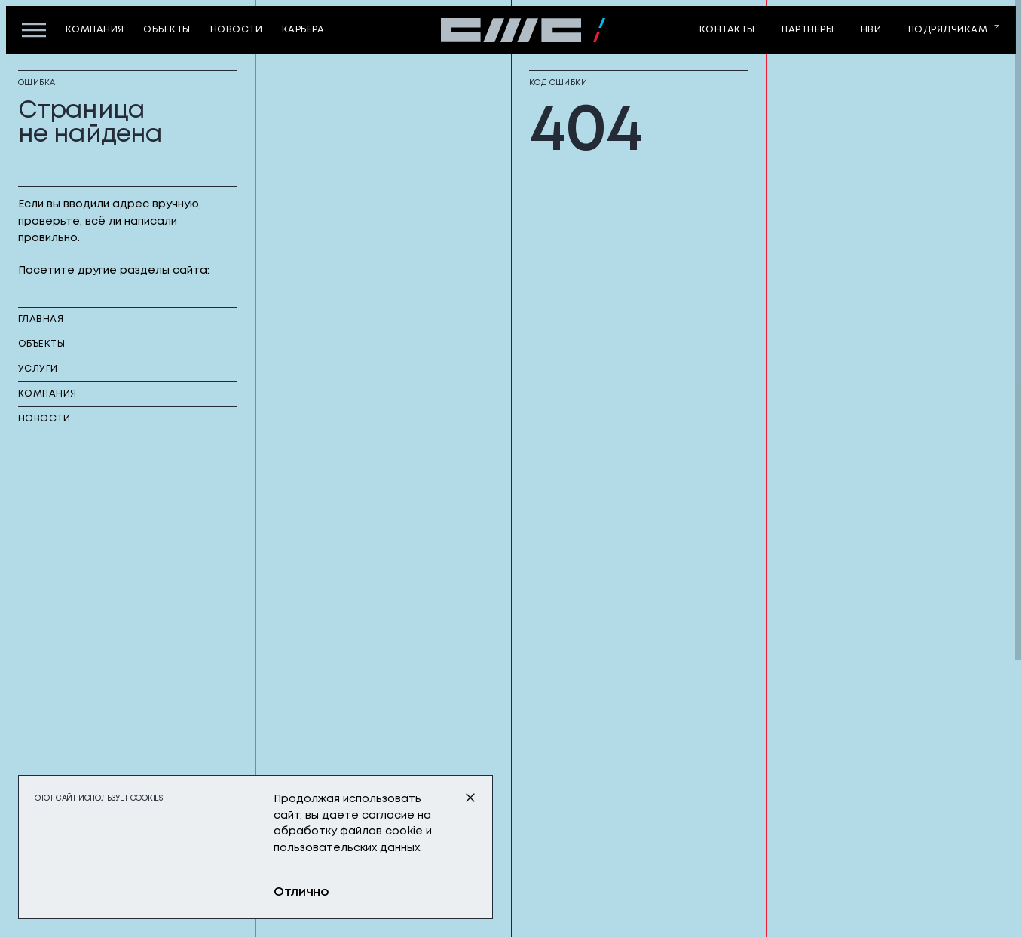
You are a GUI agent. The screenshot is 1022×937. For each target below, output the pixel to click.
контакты (727, 30)
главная (40, 319)
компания (95, 30)
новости (236, 30)
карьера (303, 30)
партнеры (808, 30)
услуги (38, 369)
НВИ (871, 30)
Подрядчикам (947, 30)
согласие (388, 816)
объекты (166, 30)
